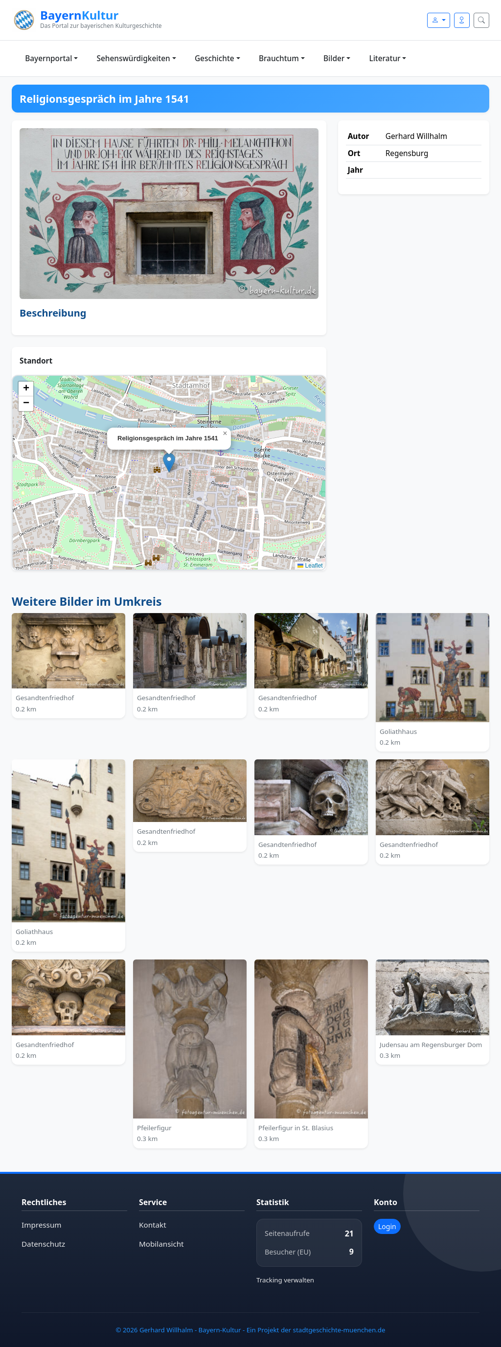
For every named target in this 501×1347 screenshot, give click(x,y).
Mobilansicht (161, 1244)
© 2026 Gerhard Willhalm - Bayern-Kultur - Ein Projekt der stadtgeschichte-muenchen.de (250, 1329)
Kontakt (152, 1225)
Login (387, 1226)
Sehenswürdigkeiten (133, 58)
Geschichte (214, 58)
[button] (169, 463)
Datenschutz (44, 1244)
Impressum (42, 1225)
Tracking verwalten (285, 1280)
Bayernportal (48, 58)
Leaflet (309, 565)
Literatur (385, 58)
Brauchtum (279, 58)
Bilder (333, 58)
